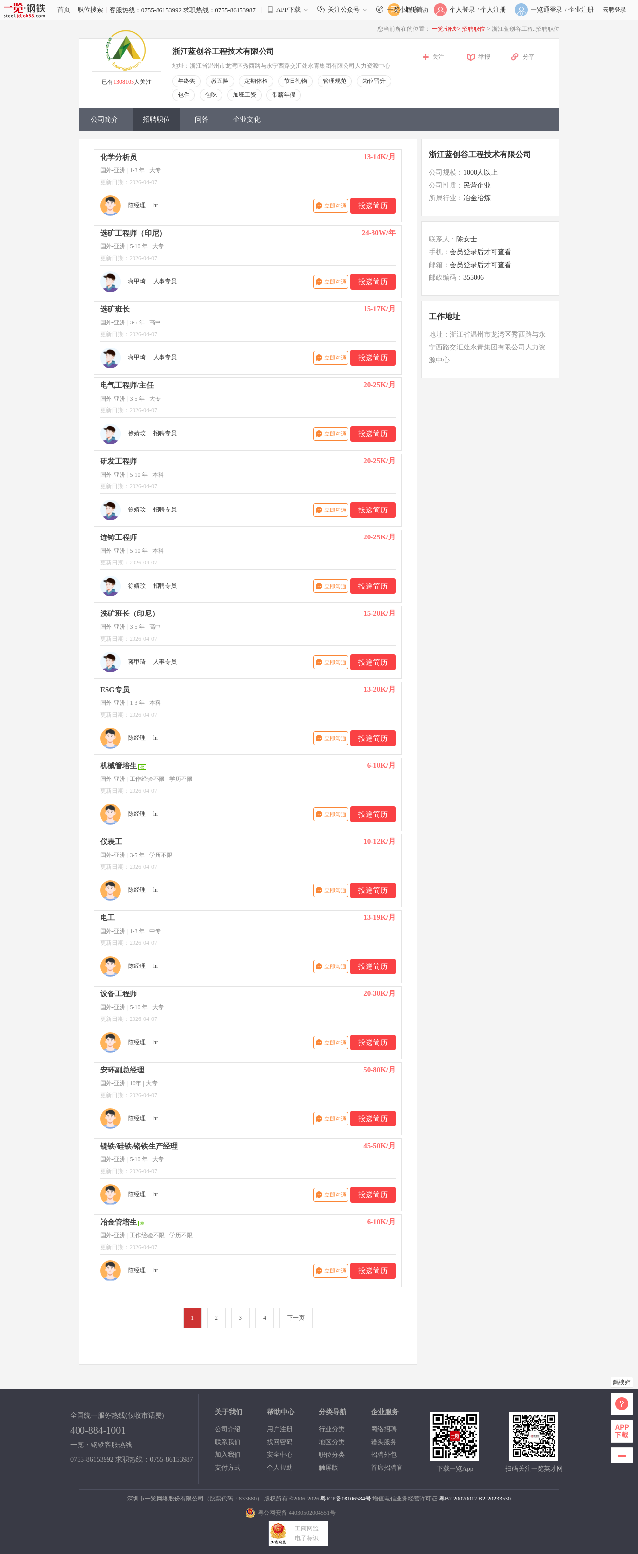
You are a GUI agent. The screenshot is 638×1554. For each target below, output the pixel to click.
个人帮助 (279, 1467)
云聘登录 (614, 9)
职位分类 (332, 1454)
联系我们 (227, 1442)
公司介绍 (227, 1429)
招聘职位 (474, 29)
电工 (107, 918)
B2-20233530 (494, 1498)
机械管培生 (118, 766)
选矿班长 (115, 309)
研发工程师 (118, 461)
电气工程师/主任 (127, 385)
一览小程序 (402, 9)
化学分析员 (118, 157)
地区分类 (332, 1442)
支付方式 (227, 1467)
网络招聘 (384, 1429)
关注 (438, 57)
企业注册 (581, 9)
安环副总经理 (122, 1070)
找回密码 (279, 1442)
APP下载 (288, 9)
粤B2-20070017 (458, 1498)
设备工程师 (118, 994)
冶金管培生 (118, 1222)
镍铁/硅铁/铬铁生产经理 (139, 1146)
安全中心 (279, 1454)
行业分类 (332, 1429)
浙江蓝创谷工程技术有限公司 (223, 51)
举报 (484, 57)
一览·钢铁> (446, 29)
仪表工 (111, 842)
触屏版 (328, 1467)
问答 (202, 119)
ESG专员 (115, 690)
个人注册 (493, 9)
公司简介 (104, 119)
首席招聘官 (387, 1467)
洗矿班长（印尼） (129, 613)
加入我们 (227, 1454)
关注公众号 (344, 9)
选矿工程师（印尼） (133, 233)
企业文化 (247, 119)
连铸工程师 (118, 537)
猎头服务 (384, 1442)
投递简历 (373, 206)
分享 (528, 57)
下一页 (296, 1317)
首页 (63, 9)
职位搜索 (90, 9)
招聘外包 (384, 1454)
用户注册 (279, 1429)
